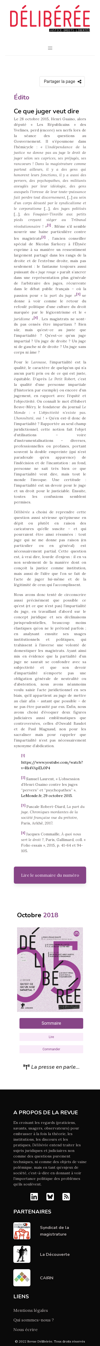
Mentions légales (30, 1310)
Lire (51, 1037)
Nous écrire (25, 1329)
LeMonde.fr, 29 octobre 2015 (46, 795)
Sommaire (51, 1023)
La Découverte (55, 1254)
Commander (51, 1049)
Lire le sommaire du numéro (50, 875)
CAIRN (46, 1278)
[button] (50, 48)
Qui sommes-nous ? (33, 1320)
